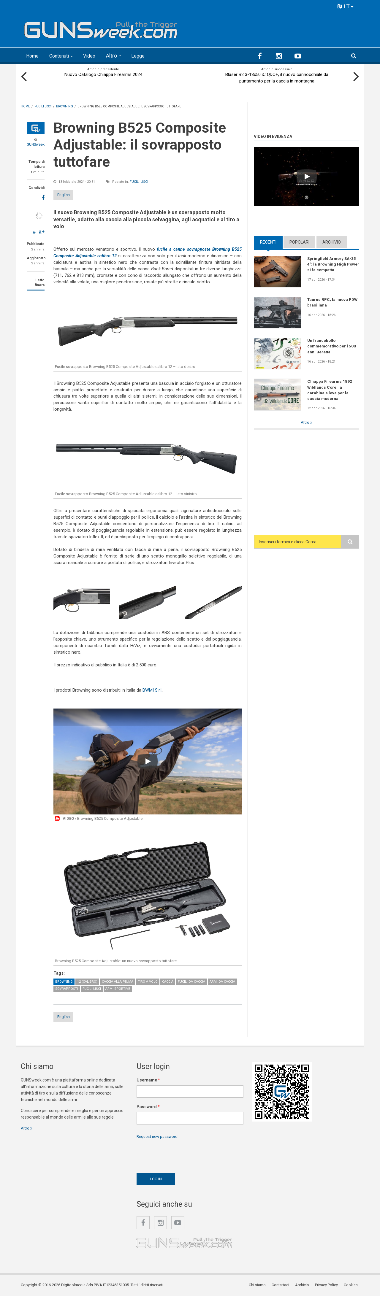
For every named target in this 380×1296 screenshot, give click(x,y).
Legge (145, 56)
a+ (42, 231)
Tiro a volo (148, 981)
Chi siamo (260, 1285)
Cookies (352, 1285)
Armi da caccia (222, 981)
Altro (118, 56)
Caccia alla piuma (117, 981)
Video (95, 56)
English (69, 194)
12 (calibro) (87, 981)
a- (34, 232)
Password (148, 1106)
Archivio (331, 241)
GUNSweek (36, 144)
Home (33, 56)
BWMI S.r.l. (152, 690)
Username (148, 1080)
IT (345, 6)
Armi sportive (117, 988)
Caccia (167, 981)
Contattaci (283, 1285)
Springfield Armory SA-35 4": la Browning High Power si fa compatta (332, 264)
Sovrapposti (66, 988)
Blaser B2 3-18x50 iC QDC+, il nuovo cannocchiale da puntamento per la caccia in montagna (276, 77)
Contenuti (63, 56)
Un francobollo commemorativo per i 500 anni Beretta (332, 346)
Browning (64, 981)
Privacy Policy (328, 1285)
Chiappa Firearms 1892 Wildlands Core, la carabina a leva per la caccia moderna (330, 390)
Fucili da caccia (191, 981)
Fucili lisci (139, 181)
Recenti (268, 241)
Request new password (158, 1136)
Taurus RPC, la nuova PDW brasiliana (328, 302)
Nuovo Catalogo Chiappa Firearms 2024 (103, 74)
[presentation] (182, 1154)
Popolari (299, 241)
